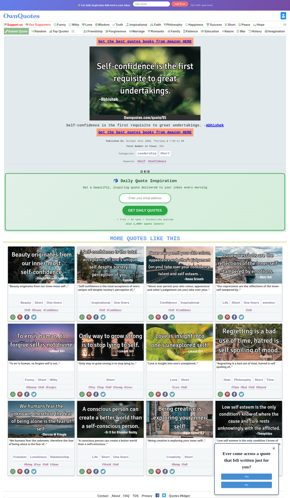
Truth (119, 24)
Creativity (173, 468)
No (246, 484)
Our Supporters (40, 24)
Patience (192, 31)
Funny (61, 24)
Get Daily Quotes (145, 220)
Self (142, 168)
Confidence (158, 168)
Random (40, 31)
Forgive (51, 398)
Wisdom (103, 24)
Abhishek (215, 128)
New (78, 31)
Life (225, 314)
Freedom (20, 468)
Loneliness (38, 468)
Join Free (179, 4)
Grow (129, 398)
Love (88, 24)
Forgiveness (117, 31)
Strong (118, 398)
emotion (269, 314)
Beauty (26, 314)
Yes (247, 475)
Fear (38, 475)
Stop (101, 398)
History (257, 31)
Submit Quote (18, 31)
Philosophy (174, 24)
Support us (15, 24)
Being (28, 475)
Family (175, 31)
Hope (260, 24)
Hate (227, 391)
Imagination (276, 31)
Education (212, 31)
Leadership (146, 160)
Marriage (138, 31)
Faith (157, 24)
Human (32, 398)
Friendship (95, 31)
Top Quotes (61, 31)
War (242, 31)
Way (92, 398)
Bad (244, 398)
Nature (229, 31)
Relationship (59, 468)
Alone (55, 475)
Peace (246, 24)
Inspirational (138, 24)
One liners (54, 314)
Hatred (262, 398)
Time (270, 391)
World (107, 475)
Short (231, 24)
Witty (75, 24)
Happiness (195, 24)
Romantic (157, 31)
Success (216, 24)
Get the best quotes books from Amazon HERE (145, 42)
